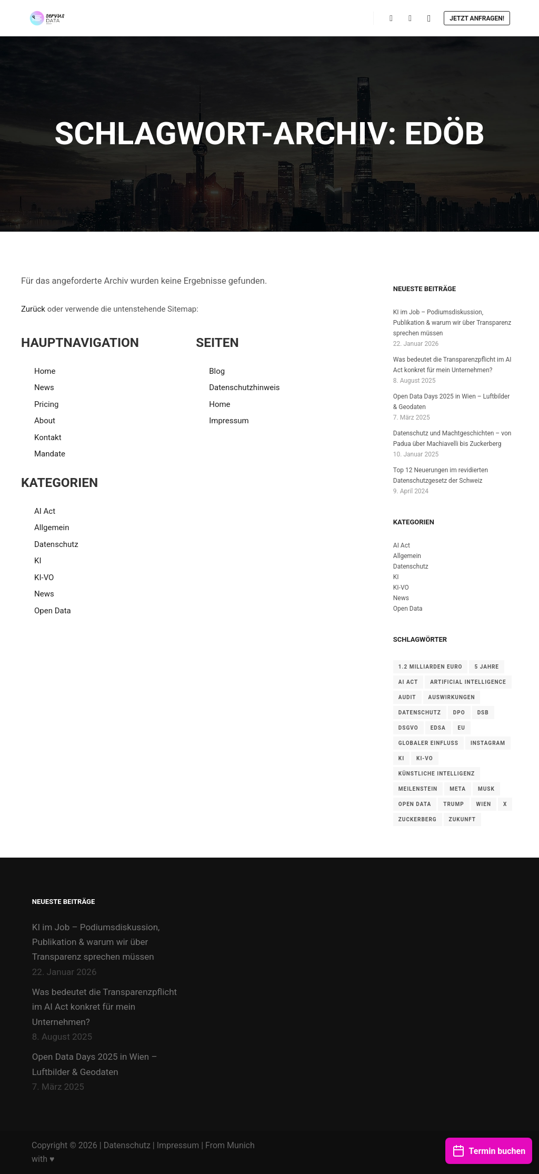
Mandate (49, 454)
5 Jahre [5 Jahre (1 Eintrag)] (486, 667)
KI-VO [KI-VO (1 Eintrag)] (424, 758)
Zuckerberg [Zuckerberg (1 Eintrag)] (417, 819)
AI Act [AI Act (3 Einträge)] (408, 682)
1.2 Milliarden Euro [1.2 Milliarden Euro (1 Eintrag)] (430, 667)
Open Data (52, 610)
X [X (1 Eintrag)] (505, 804)
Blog (217, 371)
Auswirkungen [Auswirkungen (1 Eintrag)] (451, 697)
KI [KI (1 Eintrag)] (401, 758)
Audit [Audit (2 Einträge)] (407, 697)
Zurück (33, 309)
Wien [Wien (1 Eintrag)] (483, 804)
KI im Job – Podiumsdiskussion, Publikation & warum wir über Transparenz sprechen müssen (452, 323)
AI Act (44, 511)
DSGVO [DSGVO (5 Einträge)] (408, 728)
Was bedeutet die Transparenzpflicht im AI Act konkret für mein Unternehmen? (104, 1007)
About (44, 420)
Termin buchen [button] (489, 1149)
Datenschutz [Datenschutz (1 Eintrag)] (419, 712)
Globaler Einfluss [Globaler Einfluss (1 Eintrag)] (428, 743)
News (44, 387)
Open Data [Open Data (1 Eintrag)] (414, 804)
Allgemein (51, 527)
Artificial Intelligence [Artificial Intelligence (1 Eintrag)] (468, 682)
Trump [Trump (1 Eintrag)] (453, 804)
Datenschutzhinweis (244, 387)
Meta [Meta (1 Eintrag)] (458, 789)
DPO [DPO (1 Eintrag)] (459, 712)
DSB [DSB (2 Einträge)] (483, 712)
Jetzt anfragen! (477, 18)
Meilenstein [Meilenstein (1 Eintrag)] (417, 789)
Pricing (46, 404)
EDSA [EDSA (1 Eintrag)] (438, 728)
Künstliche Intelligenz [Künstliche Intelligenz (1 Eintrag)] (436, 774)
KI (38, 560)
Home (44, 371)
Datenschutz (56, 544)
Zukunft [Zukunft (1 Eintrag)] (462, 819)
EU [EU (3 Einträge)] (461, 728)
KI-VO (44, 577)
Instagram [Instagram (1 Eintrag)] (488, 743)
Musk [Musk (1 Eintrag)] (486, 789)
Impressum (228, 420)
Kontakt (48, 437)
